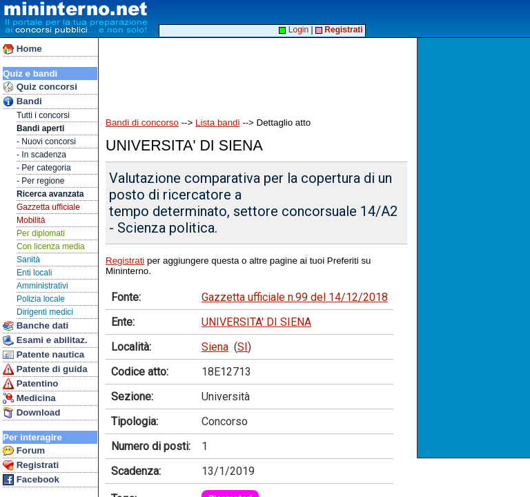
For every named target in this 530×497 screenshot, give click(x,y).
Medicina (29, 398)
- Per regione (40, 181)
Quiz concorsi (40, 86)
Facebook (31, 479)
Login (293, 30)
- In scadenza (41, 154)
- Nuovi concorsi (46, 141)
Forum (24, 450)
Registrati (31, 465)
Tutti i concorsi (43, 115)
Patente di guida (45, 369)
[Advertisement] (475, 248)
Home (22, 49)
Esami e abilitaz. (45, 340)
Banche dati (35, 325)
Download (31, 412)
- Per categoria (44, 168)
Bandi (22, 101)
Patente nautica (43, 354)
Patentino (30, 383)
